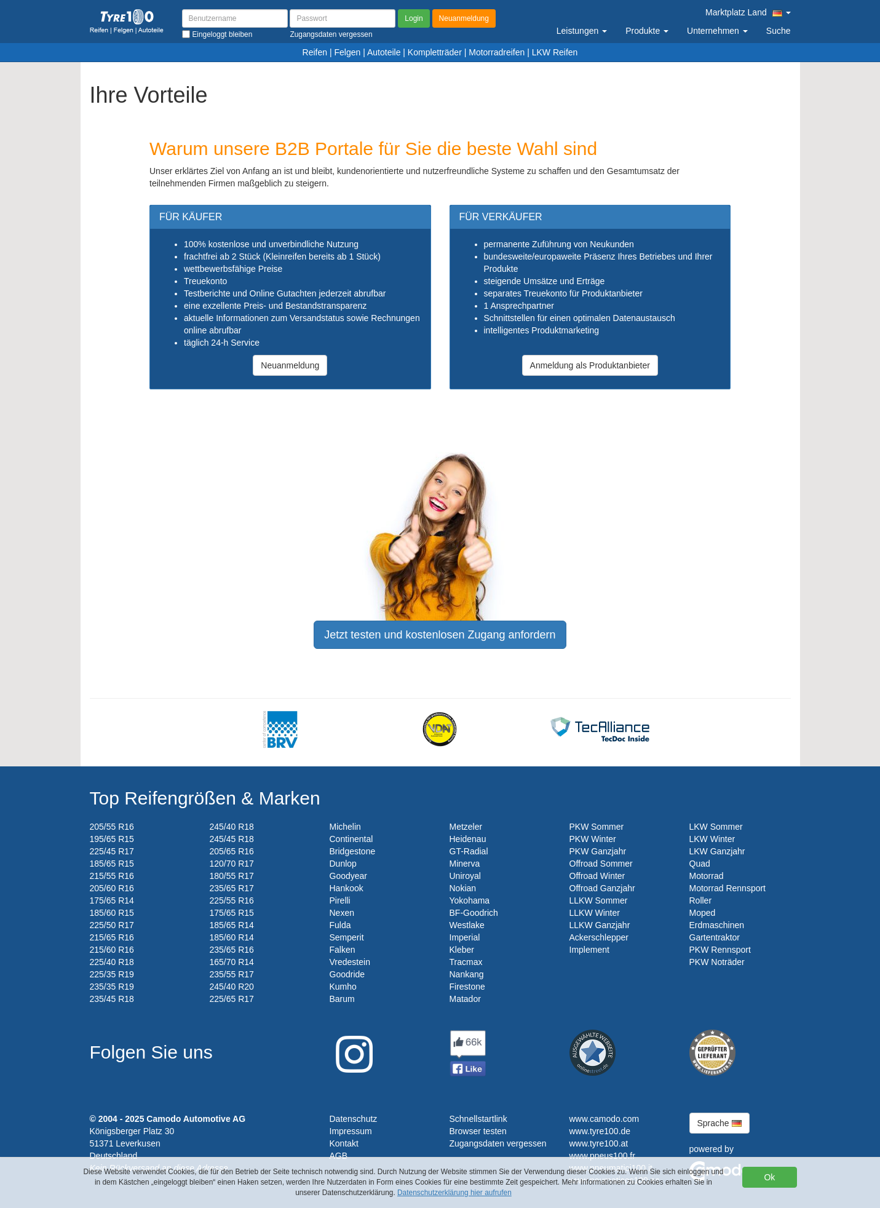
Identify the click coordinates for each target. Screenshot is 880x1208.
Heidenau (468, 839)
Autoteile (383, 52)
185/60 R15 (112, 913)
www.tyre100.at (598, 1143)
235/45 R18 (112, 999)
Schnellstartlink (478, 1119)
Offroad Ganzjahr (602, 888)
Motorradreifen (497, 52)
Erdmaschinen (717, 925)
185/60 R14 (232, 937)
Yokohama (470, 900)
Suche (778, 31)
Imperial (465, 937)
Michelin (345, 827)
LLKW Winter (594, 913)
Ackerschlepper (599, 937)
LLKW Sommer (598, 900)
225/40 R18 (112, 962)
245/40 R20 (232, 986)
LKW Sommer (716, 827)
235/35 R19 (112, 986)
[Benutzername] (235, 18)
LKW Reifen (555, 52)
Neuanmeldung (464, 18)
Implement (589, 950)
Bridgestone (353, 851)
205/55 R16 (112, 827)
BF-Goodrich (474, 913)
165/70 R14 (232, 962)
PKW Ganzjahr (598, 851)
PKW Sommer (596, 827)
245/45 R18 (232, 839)
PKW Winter (592, 839)
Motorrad (706, 876)
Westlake (467, 925)
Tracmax (466, 962)
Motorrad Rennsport (727, 888)
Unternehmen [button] (717, 31)
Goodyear (348, 876)
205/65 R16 (232, 851)
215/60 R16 (112, 950)
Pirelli (340, 900)
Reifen (315, 52)
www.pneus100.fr (602, 1156)
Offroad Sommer (601, 863)
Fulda (340, 925)
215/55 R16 (112, 876)
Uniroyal (465, 876)
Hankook (346, 888)
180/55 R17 (232, 876)
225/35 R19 (112, 974)
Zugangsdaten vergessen (498, 1143)
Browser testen (478, 1131)
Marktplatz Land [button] (747, 12)
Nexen (342, 913)
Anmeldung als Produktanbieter (590, 365)
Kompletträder (435, 52)
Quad (699, 863)
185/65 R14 (232, 925)
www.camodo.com (604, 1119)
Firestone (467, 986)
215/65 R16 (112, 937)
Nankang (467, 974)
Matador (465, 999)
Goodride (347, 974)
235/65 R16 (232, 950)
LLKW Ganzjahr (599, 925)
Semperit (347, 937)
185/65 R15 (112, 863)
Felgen (347, 52)
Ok (769, 1177)
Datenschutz (354, 1119)
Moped (702, 913)
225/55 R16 (232, 900)
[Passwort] (342, 18)
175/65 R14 (112, 900)
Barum (342, 999)
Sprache (719, 1123)
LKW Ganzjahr (717, 851)
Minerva (465, 863)
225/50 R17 (112, 925)
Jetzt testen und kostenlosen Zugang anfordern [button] (439, 635)
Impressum (351, 1131)
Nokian (463, 888)
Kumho (343, 986)
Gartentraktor (714, 937)
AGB (339, 1156)
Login (413, 18)
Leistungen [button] (582, 31)
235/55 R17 (232, 974)
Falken (342, 950)
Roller (700, 900)
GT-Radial (469, 851)
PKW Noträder (717, 962)
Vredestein (350, 962)
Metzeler (466, 827)
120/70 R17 (232, 863)
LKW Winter (712, 839)
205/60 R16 (112, 888)
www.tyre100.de (600, 1131)
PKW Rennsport (720, 950)
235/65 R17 (232, 888)
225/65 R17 (232, 999)
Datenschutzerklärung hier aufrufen (454, 1192)
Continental (351, 839)
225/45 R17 (112, 851)
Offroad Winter (597, 876)
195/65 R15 (112, 839)
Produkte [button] (646, 31)
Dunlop (343, 863)
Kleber (462, 950)
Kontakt (344, 1143)
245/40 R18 (232, 827)
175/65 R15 (232, 913)
